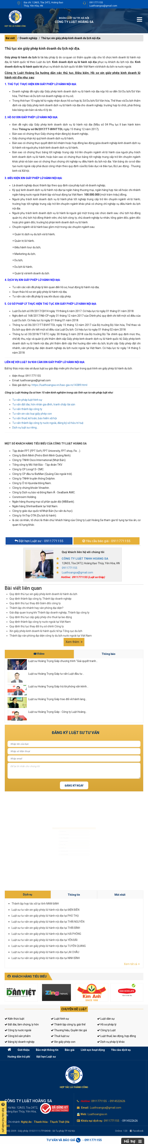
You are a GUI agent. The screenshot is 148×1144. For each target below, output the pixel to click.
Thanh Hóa (41, 1121)
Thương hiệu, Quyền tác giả (69, 1030)
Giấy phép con (52, 854)
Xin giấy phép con (63, 1041)
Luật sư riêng (52, 847)
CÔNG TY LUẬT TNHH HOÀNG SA (85, 558)
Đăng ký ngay (74, 785)
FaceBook (136, 1131)
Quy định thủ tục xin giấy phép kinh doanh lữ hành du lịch (43, 594)
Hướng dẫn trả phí (19, 1056)
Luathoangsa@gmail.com (103, 5)
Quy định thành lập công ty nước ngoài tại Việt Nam (40, 621)
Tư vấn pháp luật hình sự (27, 399)
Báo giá (69, 1049)
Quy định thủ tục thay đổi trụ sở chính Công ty (36, 626)
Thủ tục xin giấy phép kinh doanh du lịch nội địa (70, 38)
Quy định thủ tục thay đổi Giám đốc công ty (35, 603)
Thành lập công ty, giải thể (68, 1024)
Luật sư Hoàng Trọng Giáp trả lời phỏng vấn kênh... (58, 686)
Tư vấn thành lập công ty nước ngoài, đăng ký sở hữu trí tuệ (47, 422)
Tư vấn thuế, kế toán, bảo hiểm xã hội (34, 418)
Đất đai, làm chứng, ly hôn (22, 1024)
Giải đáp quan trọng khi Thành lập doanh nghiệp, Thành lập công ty (49, 612)
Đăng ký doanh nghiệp (19, 1041)
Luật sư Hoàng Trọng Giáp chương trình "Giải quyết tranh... (63, 661)
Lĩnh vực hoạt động (93, 1049)
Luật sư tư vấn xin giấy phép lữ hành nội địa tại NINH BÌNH (95, 933)
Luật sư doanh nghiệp (55, 834)
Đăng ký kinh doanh (54, 841)
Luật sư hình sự (52, 820)
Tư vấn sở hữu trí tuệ (54, 868)
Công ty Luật (106, 1030)
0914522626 (117, 1101)
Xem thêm (74, 642)
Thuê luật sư (60, 1036)
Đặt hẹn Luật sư (46, 1056)
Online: (121, 1131)
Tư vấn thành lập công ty (27, 409)
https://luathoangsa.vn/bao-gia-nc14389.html (59, 385)
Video (39, 653)
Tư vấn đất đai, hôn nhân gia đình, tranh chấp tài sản (43, 404)
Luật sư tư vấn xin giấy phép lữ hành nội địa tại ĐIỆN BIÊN (95, 926)
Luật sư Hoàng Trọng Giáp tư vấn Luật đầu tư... (56, 673)
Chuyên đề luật (74, 1009)
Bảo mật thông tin (47, 1049)
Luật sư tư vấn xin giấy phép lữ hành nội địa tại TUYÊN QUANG (95, 931)
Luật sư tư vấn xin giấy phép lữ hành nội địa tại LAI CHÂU (95, 932)
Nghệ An (26, 1121)
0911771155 (96, 2)
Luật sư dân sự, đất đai (55, 827)
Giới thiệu (23, 1049)
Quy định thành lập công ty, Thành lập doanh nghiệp (40, 598)
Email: (85, 1107)
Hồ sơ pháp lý (106, 1024)
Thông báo (108, 653)
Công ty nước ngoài (18, 1030)
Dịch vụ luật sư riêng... (25, 427)
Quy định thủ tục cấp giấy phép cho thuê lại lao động (40, 617)
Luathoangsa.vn (97, 1114)
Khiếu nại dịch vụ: (92, 1120)
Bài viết (10, 38)
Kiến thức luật (14, 1018)
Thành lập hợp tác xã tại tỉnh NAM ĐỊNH (93, 925)
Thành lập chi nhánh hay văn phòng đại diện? (36, 607)
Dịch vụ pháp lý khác (111, 1041)
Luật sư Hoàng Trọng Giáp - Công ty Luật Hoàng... (57, 711)
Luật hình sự (60, 1018)
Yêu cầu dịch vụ (121, 1049)
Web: (84, 1114)
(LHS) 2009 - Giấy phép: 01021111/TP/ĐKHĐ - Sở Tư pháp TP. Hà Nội (40, 1131)
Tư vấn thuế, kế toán (54, 861)
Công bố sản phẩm (18, 1036)
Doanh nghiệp (28, 38)
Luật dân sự (106, 1018)
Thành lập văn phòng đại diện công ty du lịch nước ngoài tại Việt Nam (50, 635)
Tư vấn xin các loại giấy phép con (32, 413)
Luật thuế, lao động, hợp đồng (116, 1036)
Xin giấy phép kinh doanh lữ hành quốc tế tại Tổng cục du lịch (45, 631)
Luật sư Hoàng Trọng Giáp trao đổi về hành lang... (57, 699)
